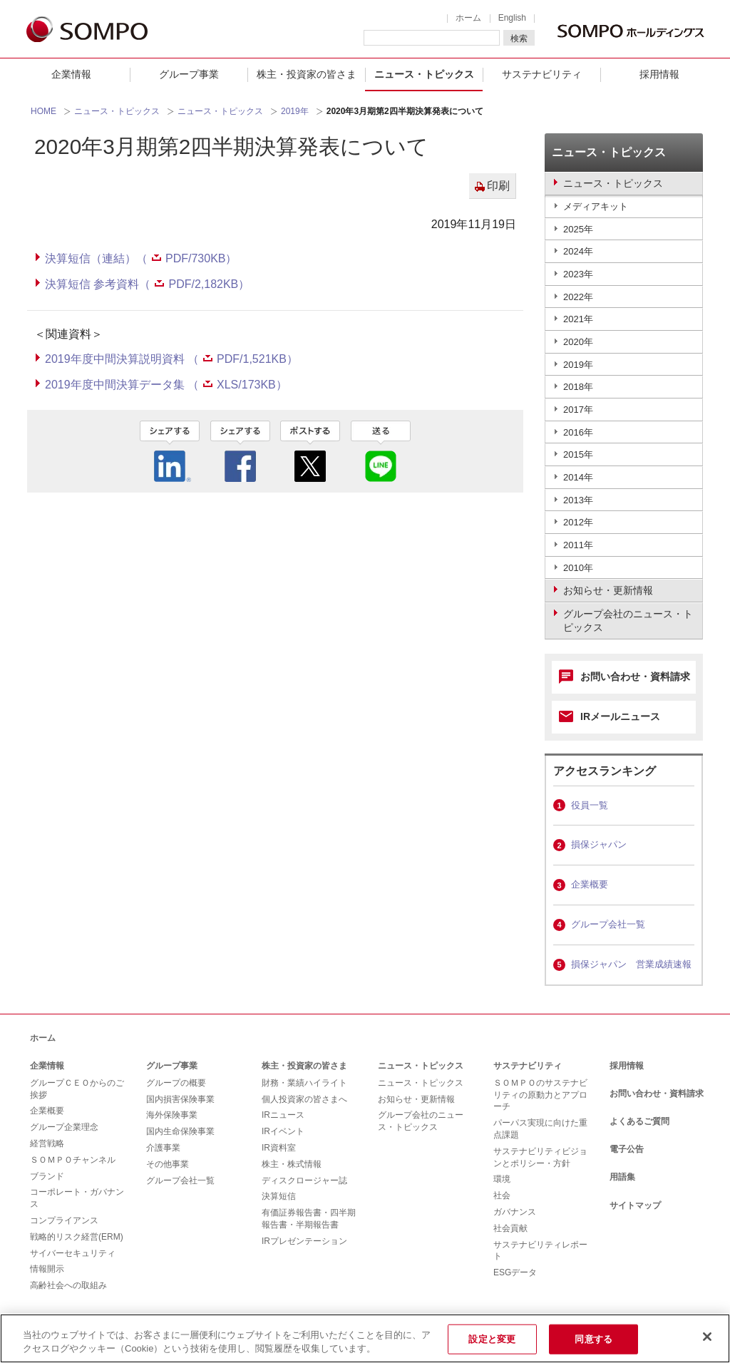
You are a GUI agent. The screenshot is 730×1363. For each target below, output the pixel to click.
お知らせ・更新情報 (416, 1099)
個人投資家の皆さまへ (304, 1099)
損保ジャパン (599, 844)
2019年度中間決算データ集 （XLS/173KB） (166, 385)
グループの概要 (176, 1083)
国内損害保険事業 (180, 1099)
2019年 (295, 111)
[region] (365, 1338)
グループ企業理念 (64, 1127)
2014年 (578, 477)
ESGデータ (515, 1272)
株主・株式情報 (292, 1164)
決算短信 (279, 1196)
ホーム (468, 18)
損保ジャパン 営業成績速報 (631, 964)
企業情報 (71, 74)
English (512, 18)
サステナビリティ (542, 74)
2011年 (578, 545)
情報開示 (47, 1269)
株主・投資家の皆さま (306, 74)
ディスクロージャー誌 (304, 1180)
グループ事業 (189, 74)
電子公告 (627, 1149)
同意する (593, 1339)
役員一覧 (589, 805)
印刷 (498, 186)
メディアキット (595, 206)
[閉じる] (707, 1336)
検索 (519, 38)
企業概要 (589, 884)
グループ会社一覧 (608, 924)
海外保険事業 (171, 1115)
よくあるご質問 (639, 1121)
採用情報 (659, 74)
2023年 (578, 274)
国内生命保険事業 (180, 1131)
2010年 (578, 567)
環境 (501, 1179)
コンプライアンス (64, 1220)
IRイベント (283, 1131)
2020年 (578, 341)
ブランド (47, 1176)
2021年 (578, 319)
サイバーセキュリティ (72, 1253)
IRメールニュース (620, 716)
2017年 (578, 409)
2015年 (578, 454)
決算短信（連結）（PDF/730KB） (141, 258)
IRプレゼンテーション (304, 1241)
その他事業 (167, 1164)
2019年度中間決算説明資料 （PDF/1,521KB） (171, 359)
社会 (501, 1195)
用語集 (622, 1177)
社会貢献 (510, 1228)
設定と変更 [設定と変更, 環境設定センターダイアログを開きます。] (491, 1339)
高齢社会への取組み (68, 1285)
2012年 (578, 522)
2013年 (578, 500)
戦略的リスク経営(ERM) (76, 1237)
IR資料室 (279, 1148)
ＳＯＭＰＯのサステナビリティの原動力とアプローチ (540, 1095)
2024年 (578, 251)
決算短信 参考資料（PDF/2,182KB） (147, 284)
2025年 (578, 229)
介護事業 (163, 1148)
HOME (43, 111)
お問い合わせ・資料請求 (635, 676)
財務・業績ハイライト (304, 1083)
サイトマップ (635, 1205)
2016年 (578, 432)
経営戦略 (47, 1143)
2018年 (578, 386)
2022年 (578, 297)
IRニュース (283, 1115)
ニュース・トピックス (424, 74)
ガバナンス (514, 1212)
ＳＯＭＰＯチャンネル (72, 1160)
